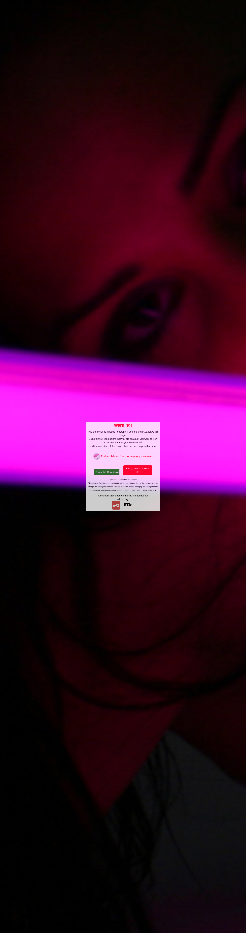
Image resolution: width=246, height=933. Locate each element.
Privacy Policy (151, 490)
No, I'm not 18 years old (137, 470)
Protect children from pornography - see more (123, 456)
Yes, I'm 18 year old (107, 472)
